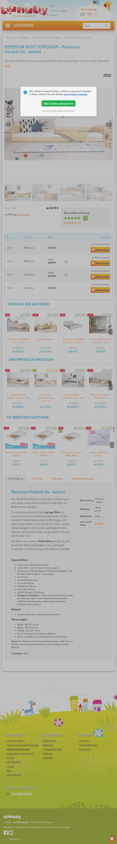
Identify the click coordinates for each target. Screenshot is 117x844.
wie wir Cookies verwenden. (75, 94)
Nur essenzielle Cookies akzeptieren (58, 110)
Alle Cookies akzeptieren (59, 103)
